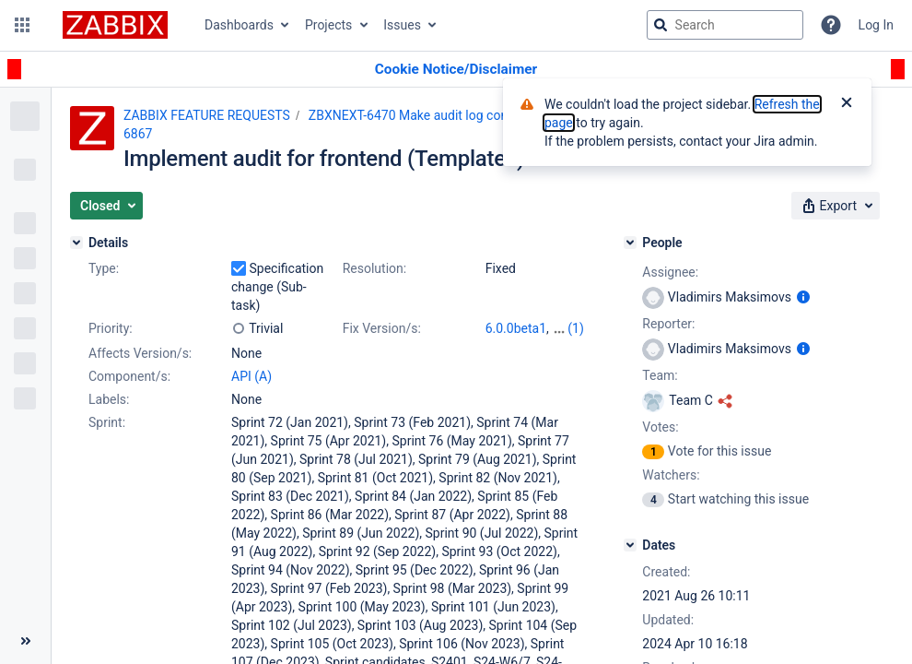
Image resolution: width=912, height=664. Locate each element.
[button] (22, 24)
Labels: (108, 399)
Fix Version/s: (382, 328)
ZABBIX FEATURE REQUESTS (206, 115)
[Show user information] (803, 297)
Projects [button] (328, 25)
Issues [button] (402, 25)
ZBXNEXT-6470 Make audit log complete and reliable (459, 115)
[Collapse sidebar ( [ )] (25, 641)
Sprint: (106, 422)
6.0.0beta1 (515, 328)
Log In (876, 25)
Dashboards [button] (239, 25)
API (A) (251, 376)
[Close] (846, 104)
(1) (575, 328)
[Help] (831, 25)
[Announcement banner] (456, 70)
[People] (630, 242)
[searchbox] (725, 25)
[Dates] (630, 545)
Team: (659, 375)
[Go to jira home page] (115, 24)
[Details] (76, 242)
